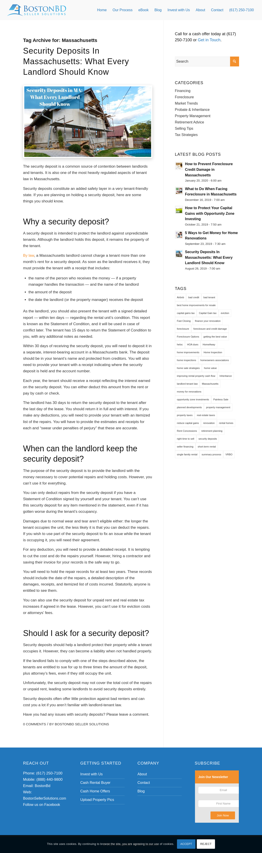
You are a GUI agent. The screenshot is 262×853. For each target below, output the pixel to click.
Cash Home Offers (95, 791)
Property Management (192, 116)
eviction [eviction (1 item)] (225, 313)
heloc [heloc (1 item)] (180, 344)
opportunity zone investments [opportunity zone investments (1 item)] (193, 399)
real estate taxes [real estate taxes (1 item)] (206, 415)
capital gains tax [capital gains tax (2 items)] (186, 313)
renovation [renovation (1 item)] (209, 423)
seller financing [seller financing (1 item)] (185, 446)
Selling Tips (184, 128)
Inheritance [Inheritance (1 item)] (225, 376)
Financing (182, 91)
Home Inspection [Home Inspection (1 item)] (213, 352)
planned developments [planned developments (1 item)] (189, 407)
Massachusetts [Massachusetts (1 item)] (210, 383)
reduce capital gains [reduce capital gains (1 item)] (188, 423)
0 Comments (34, 724)
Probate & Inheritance (192, 110)
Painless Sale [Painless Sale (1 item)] (220, 399)
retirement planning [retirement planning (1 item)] (211, 431)
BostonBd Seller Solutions (82, 724)
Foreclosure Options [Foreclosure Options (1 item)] (188, 336)
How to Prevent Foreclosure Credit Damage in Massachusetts (209, 169)
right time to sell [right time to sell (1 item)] (185, 438)
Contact (143, 783)
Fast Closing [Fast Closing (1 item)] (184, 321)
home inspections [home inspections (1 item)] (186, 360)
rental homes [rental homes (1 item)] (226, 423)
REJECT (206, 844)
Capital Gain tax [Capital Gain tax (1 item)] (207, 313)
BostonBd (42, 786)
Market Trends (186, 103)
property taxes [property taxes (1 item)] (185, 415)
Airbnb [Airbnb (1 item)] (180, 297)
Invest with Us (91, 774)
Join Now (223, 815)
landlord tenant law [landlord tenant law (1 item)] (187, 383)
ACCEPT (186, 844)
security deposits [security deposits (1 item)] (208, 438)
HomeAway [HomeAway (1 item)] (209, 344)
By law (28, 255)
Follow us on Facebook (41, 805)
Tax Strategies (186, 135)
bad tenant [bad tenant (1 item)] (209, 297)
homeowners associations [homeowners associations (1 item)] (214, 360)
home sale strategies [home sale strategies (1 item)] (188, 368)
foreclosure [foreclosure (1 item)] (183, 328)
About (142, 774)
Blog (141, 791)
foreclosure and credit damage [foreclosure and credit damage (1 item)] (210, 328)
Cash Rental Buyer (95, 783)
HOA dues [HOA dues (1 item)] (192, 344)
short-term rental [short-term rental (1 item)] (207, 446)
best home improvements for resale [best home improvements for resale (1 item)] (196, 305)
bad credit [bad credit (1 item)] (193, 297)
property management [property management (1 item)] (218, 407)
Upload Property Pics (97, 800)
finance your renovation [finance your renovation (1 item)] (208, 321)
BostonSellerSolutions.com (44, 798)
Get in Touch (209, 40)
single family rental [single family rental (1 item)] (187, 454)
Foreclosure (184, 97)
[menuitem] (102, 10)
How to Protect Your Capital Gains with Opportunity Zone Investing (210, 213)
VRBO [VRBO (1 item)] (228, 454)
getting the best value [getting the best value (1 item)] (215, 336)
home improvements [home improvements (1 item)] (188, 352)
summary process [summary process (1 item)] (211, 454)
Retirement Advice (189, 122)
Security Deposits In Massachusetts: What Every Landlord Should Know (76, 61)
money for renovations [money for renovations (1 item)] (189, 391)
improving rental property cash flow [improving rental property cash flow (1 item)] (196, 376)
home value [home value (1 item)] (210, 368)
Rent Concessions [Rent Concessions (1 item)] (187, 431)
